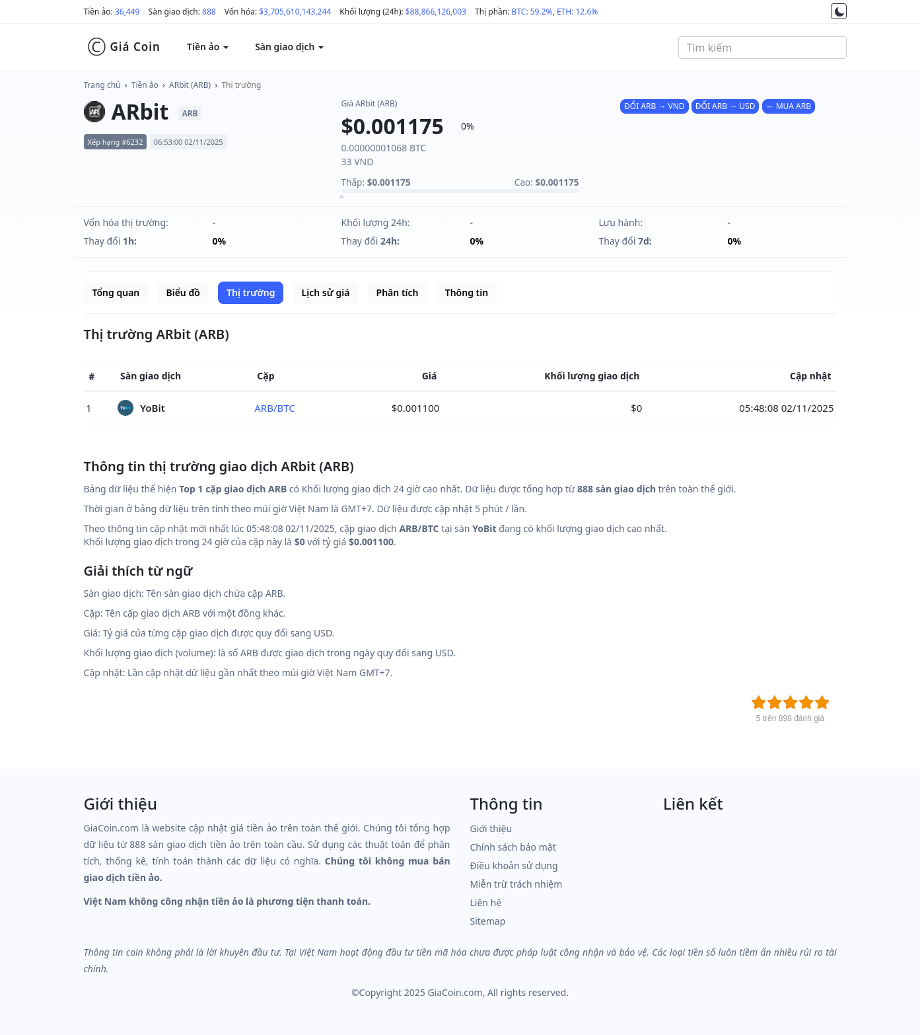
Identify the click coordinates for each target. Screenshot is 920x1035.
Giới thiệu (491, 828)
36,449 (127, 11)
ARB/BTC (274, 407)
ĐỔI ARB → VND (654, 106)
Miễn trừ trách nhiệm (516, 884)
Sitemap (488, 921)
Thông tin (466, 292)
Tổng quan (116, 292)
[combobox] (762, 47)
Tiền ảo (145, 85)
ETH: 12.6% (577, 11)
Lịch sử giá (326, 292)
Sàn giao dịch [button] (289, 46)
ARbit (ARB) (190, 85)
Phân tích (397, 292)
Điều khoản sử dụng (514, 865)
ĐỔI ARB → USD (725, 106)
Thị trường (241, 85)
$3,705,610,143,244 (295, 11)
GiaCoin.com (454, 992)
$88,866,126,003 (436, 11)
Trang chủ (102, 85)
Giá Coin (123, 47)
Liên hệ (486, 902)
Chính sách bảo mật (513, 847)
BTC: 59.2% (532, 11)
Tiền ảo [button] (208, 46)
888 (209, 11)
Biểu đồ (182, 292)
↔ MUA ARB (788, 106)
